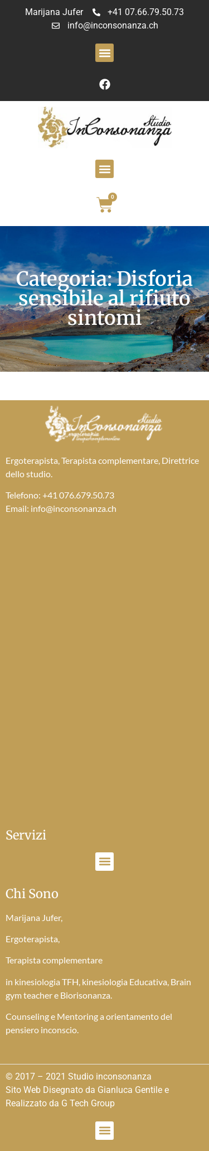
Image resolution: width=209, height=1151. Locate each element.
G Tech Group (88, 1103)
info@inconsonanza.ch (73, 508)
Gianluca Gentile (130, 1090)
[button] (104, 53)
